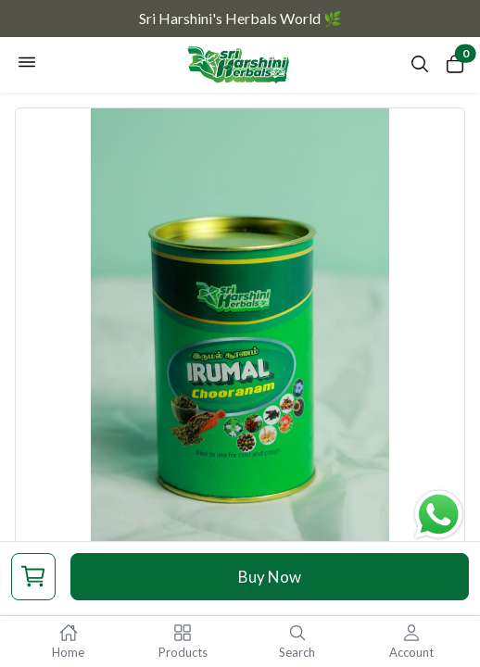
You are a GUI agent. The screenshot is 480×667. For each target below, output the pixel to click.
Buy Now (269, 576)
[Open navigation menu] (27, 64)
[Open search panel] (420, 68)
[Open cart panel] (455, 68)
